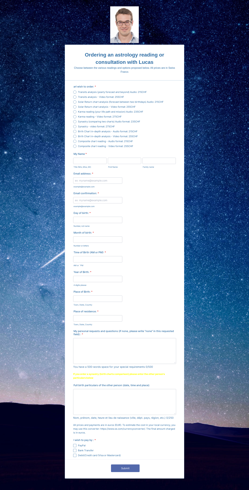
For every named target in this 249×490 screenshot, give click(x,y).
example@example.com (84, 186)
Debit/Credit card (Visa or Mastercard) (99, 455)
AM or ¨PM (78, 265)
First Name (113, 167)
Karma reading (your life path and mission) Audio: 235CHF (110, 111)
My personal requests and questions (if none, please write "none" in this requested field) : (124, 332)
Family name (148, 167)
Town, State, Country (83, 305)
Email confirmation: (86, 193)
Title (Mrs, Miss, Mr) (82, 167)
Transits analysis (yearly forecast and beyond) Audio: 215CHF (112, 92)
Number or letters (81, 246)
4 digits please (80, 285)
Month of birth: (84, 232)
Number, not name (82, 226)
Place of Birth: (83, 291)
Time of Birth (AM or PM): (90, 252)
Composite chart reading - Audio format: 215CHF (105, 141)
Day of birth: (82, 213)
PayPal (82, 445)
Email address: (83, 173)
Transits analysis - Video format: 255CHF (101, 96)
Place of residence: (86, 311)
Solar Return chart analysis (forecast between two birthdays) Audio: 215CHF (121, 101)
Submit (125, 468)
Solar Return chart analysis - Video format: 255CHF (107, 106)
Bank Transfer (86, 450)
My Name (80, 153)
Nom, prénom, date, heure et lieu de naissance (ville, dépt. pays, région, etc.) (119, 417)
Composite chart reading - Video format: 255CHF (105, 146)
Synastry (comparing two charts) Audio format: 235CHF (109, 121)
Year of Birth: (82, 272)
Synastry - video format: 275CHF (96, 126)
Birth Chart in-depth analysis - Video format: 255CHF (108, 136)
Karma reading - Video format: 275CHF (100, 116)
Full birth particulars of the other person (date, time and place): (112, 385)
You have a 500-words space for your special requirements (109, 366)
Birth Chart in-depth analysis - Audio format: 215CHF (108, 131)
